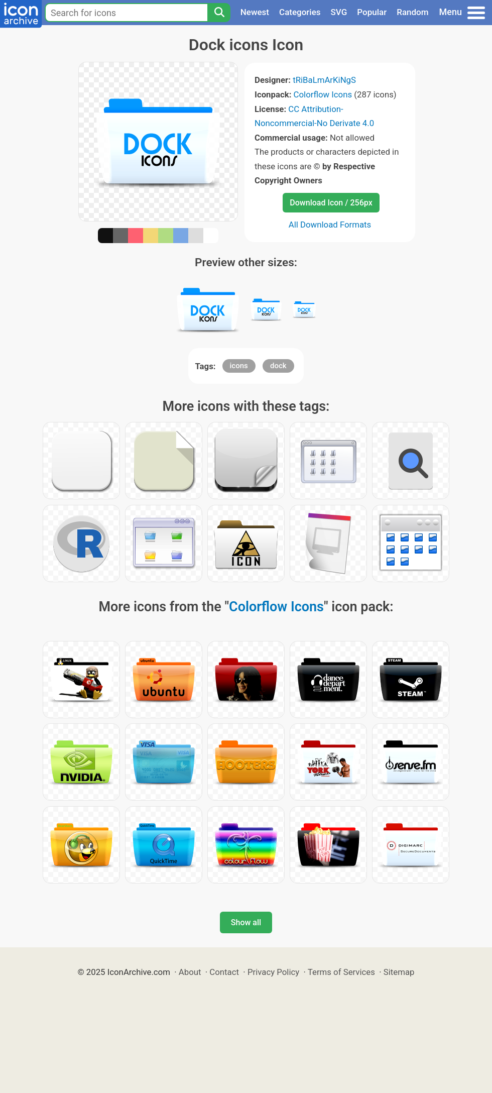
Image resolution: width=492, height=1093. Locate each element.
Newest (254, 12)
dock (278, 365)
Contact (224, 972)
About (190, 972)
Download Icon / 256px (331, 202)
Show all (246, 922)
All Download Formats (330, 225)
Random (412, 12)
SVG (339, 12)
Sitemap (399, 972)
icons (239, 365)
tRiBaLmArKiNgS (324, 80)
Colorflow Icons (323, 94)
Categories (300, 12)
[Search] (218, 12)
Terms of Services (341, 972)
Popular (372, 12)
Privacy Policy (273, 972)
